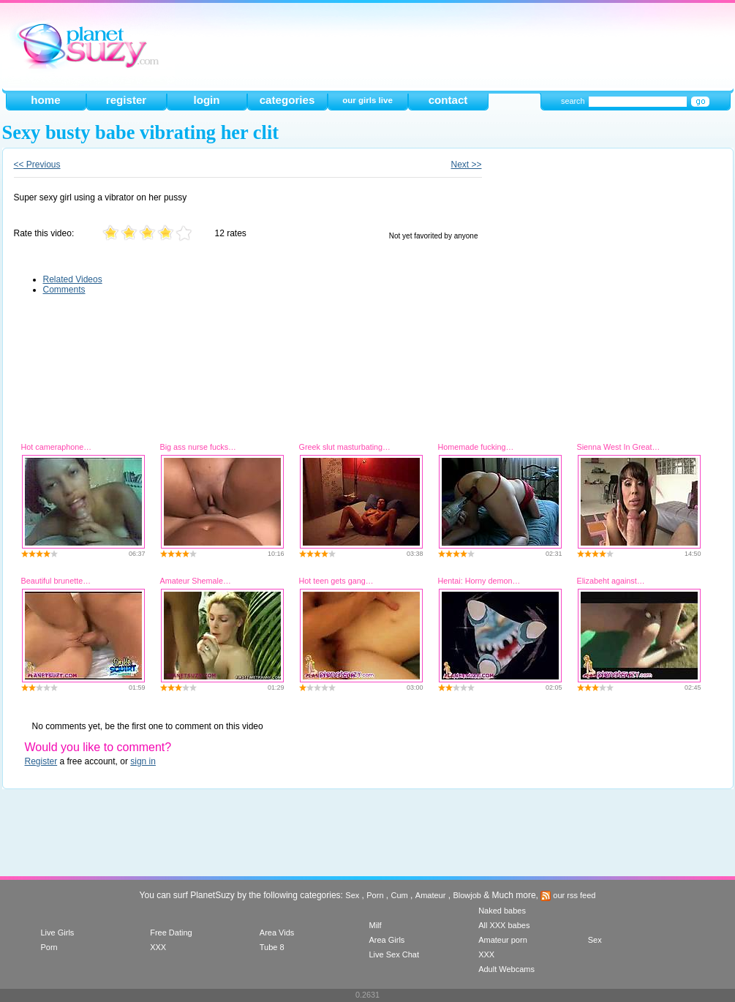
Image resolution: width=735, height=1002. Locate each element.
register (126, 100)
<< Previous (37, 164)
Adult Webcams (506, 969)
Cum (399, 895)
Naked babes (502, 910)
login (206, 100)
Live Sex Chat (393, 954)
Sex (352, 895)
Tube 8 (272, 947)
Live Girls (58, 932)
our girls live (367, 100)
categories (287, 100)
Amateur (430, 895)
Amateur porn (502, 939)
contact (448, 100)
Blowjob (467, 895)
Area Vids (277, 932)
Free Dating (171, 932)
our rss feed (567, 895)
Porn (374, 895)
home (45, 100)
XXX (158, 947)
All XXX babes (503, 925)
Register (41, 761)
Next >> (466, 164)
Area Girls (386, 939)
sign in (143, 761)
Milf (375, 925)
